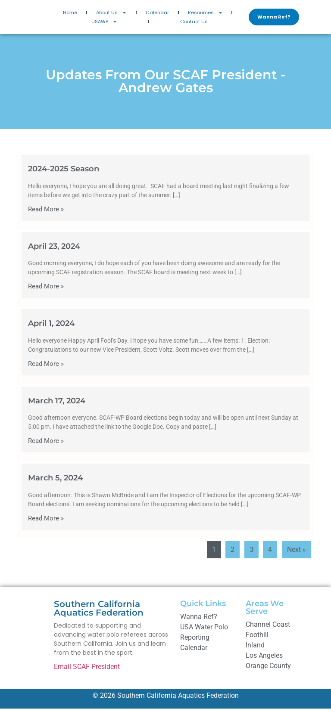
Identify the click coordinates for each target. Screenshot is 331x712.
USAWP (104, 23)
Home (70, 14)
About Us (111, 14)
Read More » (46, 213)
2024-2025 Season (63, 172)
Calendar (157, 14)
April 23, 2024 (54, 249)
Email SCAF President (87, 670)
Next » (296, 553)
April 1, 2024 (51, 326)
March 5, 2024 (55, 481)
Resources (205, 14)
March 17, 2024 (56, 404)
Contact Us (194, 23)
